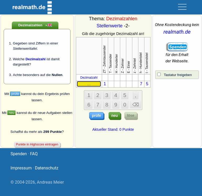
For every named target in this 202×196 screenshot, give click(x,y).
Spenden (19, 153)
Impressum (21, 167)
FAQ (34, 153)
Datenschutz (46, 167)
